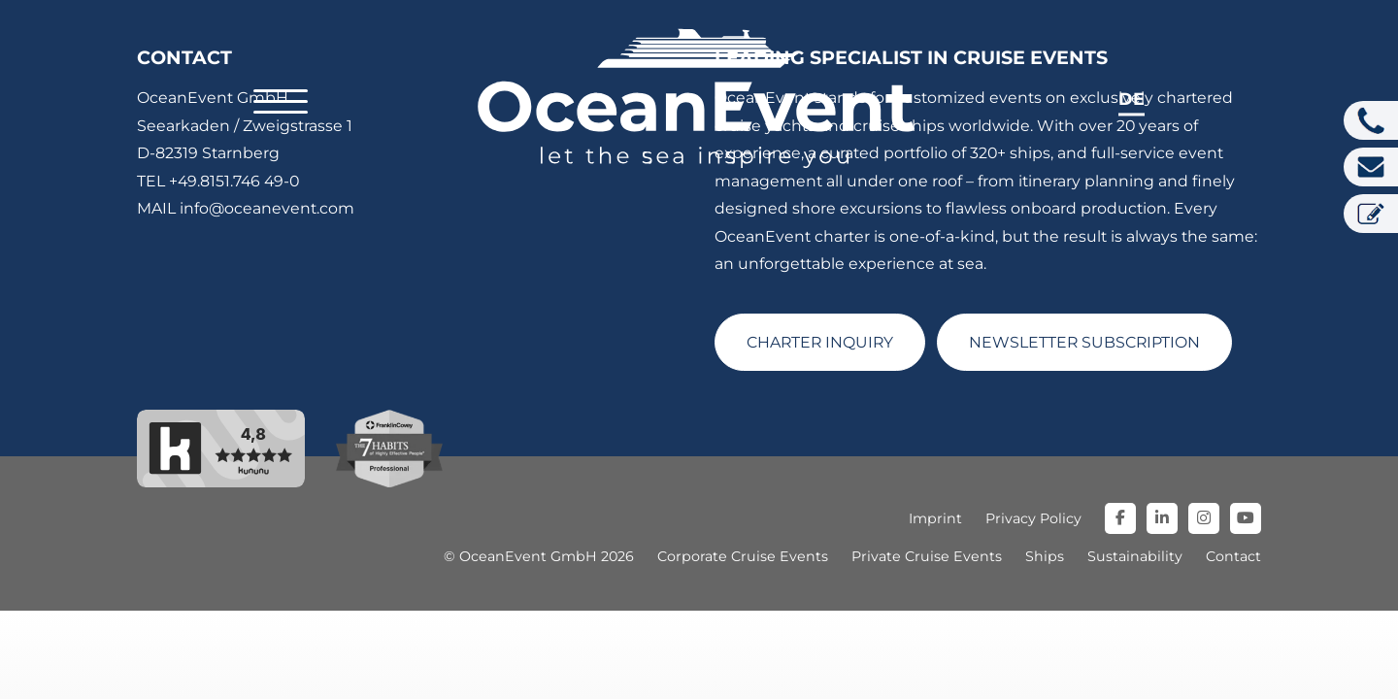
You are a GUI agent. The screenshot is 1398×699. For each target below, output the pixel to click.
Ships (1044, 556)
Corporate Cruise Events (742, 556)
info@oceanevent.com (267, 208)
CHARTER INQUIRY (820, 342)
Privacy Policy (1033, 518)
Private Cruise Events (926, 556)
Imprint (935, 518)
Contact (1233, 556)
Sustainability (1134, 556)
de (1131, 98)
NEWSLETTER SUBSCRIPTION (1084, 342)
